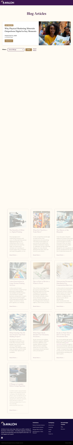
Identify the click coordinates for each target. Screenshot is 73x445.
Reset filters (34, 49)
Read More (9, 40)
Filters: (4, 49)
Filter (28, 49)
